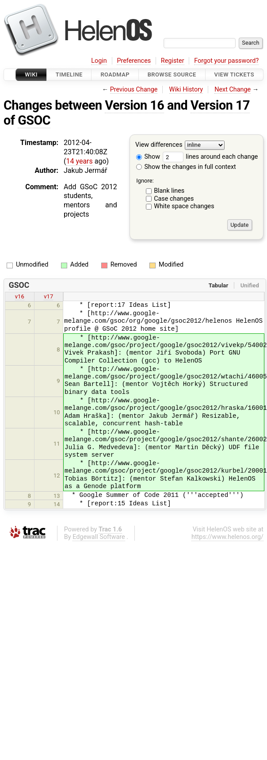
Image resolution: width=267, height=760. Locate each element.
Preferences (134, 61)
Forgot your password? (226, 61)
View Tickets (234, 74)
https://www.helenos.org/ (227, 537)
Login (99, 61)
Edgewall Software (98, 537)
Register (172, 61)
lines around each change (210, 156)
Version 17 (220, 105)
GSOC (34, 120)
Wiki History (186, 89)
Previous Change (134, 89)
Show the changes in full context (186, 167)
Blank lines (169, 191)
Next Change (232, 89)
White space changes (184, 206)
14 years (79, 161)
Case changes (174, 198)
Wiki (31, 74)
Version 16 (134, 105)
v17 (48, 296)
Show (148, 156)
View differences (159, 145)
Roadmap (115, 74)
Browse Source (172, 74)
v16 (19, 296)
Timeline (69, 74)
